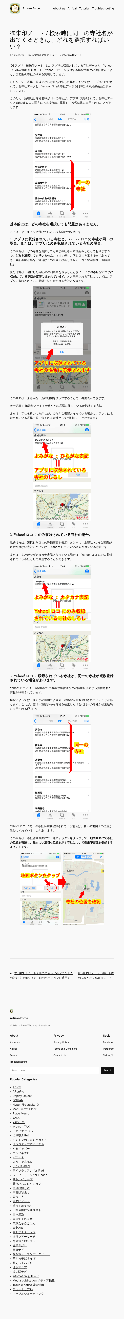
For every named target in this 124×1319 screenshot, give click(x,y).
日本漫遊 (18, 1214)
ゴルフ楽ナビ (21, 1153)
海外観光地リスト (24, 1241)
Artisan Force (31, 8)
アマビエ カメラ (23, 1131)
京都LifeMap (21, 1192)
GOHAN (18, 1100)
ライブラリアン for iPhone (30, 1175)
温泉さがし (20, 1245)
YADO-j (18, 1118)
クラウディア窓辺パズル (28, 1144)
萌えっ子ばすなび (24, 1258)
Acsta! (17, 1087)
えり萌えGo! (21, 1135)
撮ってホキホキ (23, 1205)
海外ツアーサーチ (24, 1236)
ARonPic (18, 1091)
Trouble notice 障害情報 (28, 1285)
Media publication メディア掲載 (34, 1280)
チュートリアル (58, 54)
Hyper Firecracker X (26, 1104)
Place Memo (21, 1113)
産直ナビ (18, 1249)
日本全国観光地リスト (27, 1210)
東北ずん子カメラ (24, 1232)
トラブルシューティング (28, 1293)
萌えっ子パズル (23, 1263)
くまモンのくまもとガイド (30, 1139)
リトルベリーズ (23, 1179)
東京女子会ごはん (24, 1223)
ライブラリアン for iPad (28, 1170)
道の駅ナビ (20, 1271)
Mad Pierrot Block (24, 1109)
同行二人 (18, 1197)
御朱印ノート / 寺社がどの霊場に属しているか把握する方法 (63, 405)
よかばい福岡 (21, 1166)
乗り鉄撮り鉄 (21, 1188)
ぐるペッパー (21, 1148)
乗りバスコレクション (27, 1183)
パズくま (18, 1157)
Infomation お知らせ (26, 1276)
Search (107, 1070)
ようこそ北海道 (23, 1161)
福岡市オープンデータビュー (31, 1254)
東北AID (18, 1227)
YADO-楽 (19, 1122)
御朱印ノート (75, 54)
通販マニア (20, 1267)
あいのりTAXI (21, 1126)
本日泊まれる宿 (23, 1219)
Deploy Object (22, 1096)
